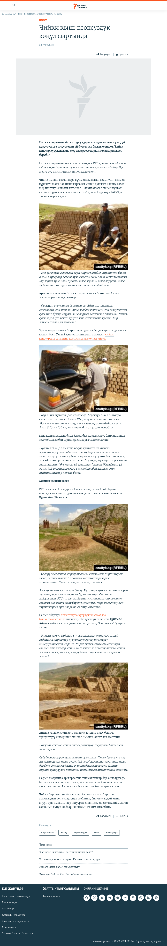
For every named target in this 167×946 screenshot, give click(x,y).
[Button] (103, 54)
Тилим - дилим (51, 896)
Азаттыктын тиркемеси (16, 921)
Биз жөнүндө (9, 902)
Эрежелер (8, 908)
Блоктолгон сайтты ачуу (16, 896)
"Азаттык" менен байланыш (18, 933)
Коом (43, 20)
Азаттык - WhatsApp (13, 915)
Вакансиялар (9, 927)
